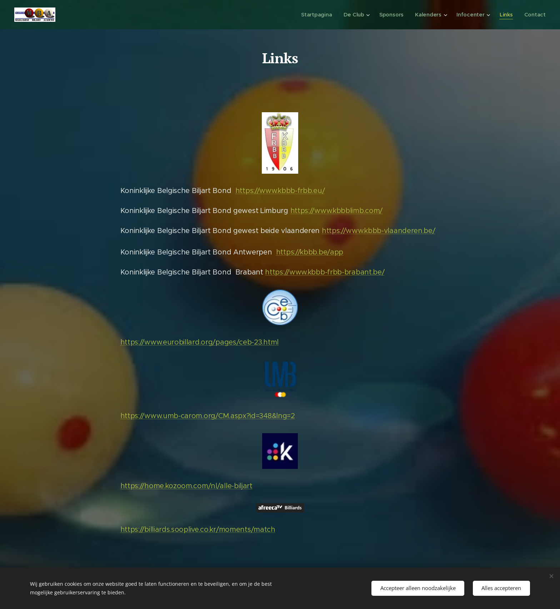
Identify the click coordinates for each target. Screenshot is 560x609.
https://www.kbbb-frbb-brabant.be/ (324, 272)
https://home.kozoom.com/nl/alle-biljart (186, 485)
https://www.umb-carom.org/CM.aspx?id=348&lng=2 (207, 415)
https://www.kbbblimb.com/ (336, 210)
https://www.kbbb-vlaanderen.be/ (378, 230)
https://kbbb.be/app (309, 252)
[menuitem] (320, 15)
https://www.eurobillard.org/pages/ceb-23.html (199, 342)
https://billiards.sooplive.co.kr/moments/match (197, 529)
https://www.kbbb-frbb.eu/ (280, 190)
